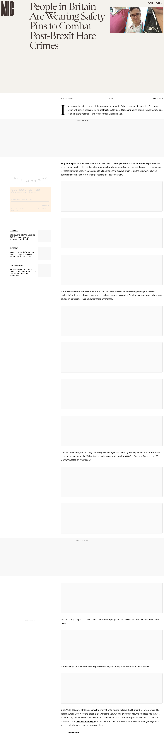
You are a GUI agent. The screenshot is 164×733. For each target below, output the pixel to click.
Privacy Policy (14, 212)
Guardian (110, 717)
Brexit (105, 110)
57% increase (137, 163)
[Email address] (30, 200)
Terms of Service (42, 211)
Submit (45, 207)
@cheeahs (126, 110)
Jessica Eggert (69, 98)
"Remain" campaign (85, 721)
